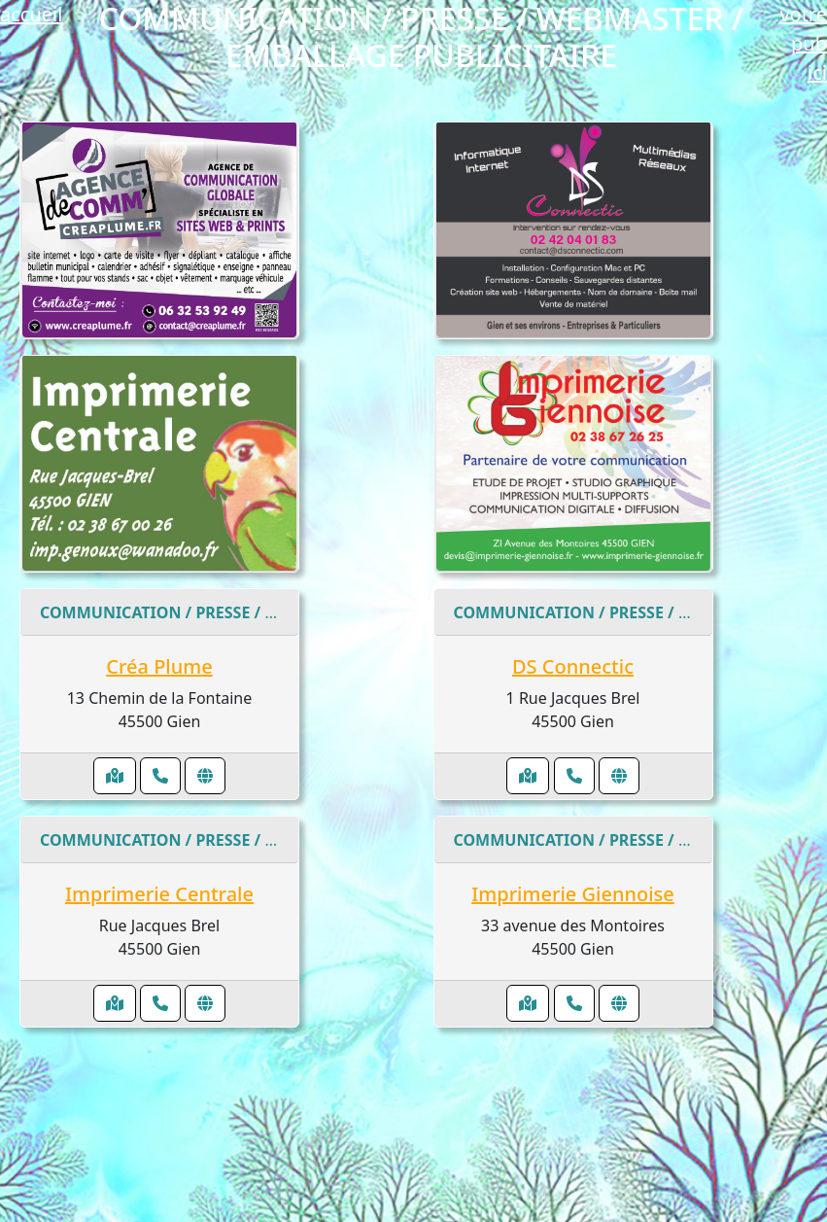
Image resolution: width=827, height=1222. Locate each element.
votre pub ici (803, 43)
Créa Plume (159, 666)
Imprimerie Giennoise (572, 894)
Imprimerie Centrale (159, 894)
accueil (31, 14)
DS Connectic (573, 666)
